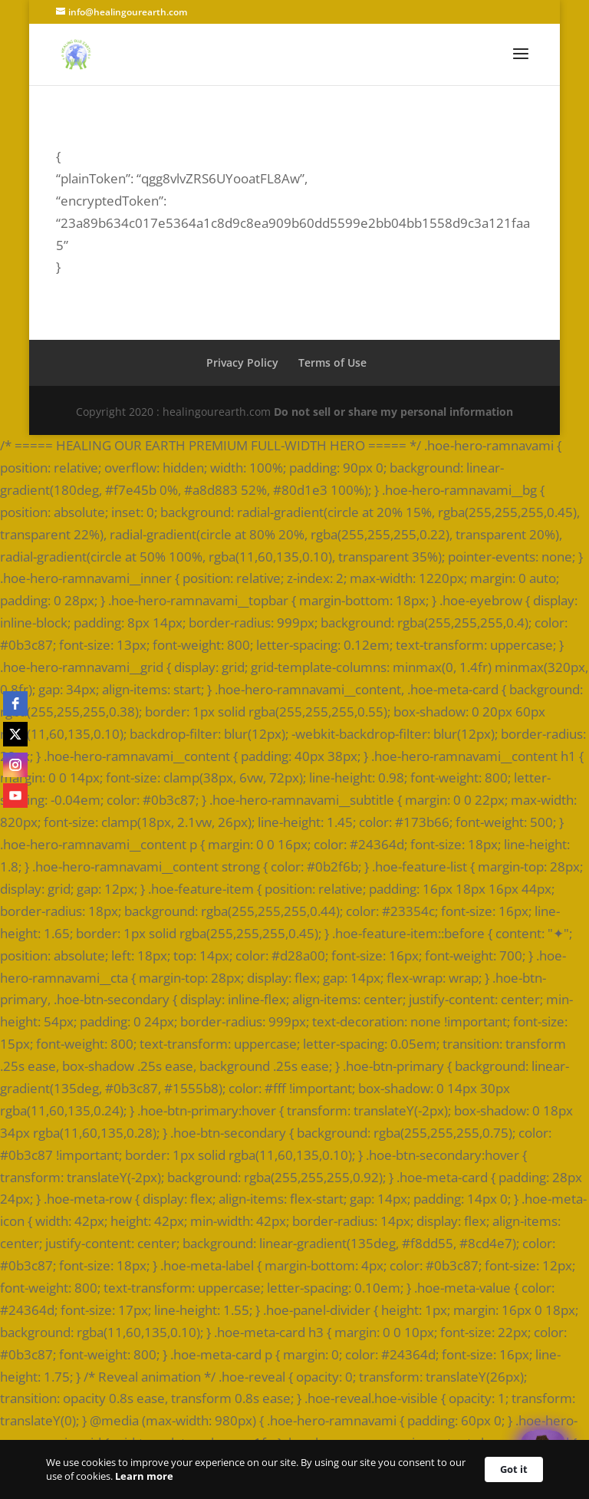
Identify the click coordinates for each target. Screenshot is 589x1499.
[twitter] (15, 734)
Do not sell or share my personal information (393, 411)
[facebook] (15, 703)
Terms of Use (332, 362)
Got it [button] (514, 1469)
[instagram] (15, 765)
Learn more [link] (144, 1476)
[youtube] (15, 795)
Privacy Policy (242, 362)
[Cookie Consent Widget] (294, 1469)
